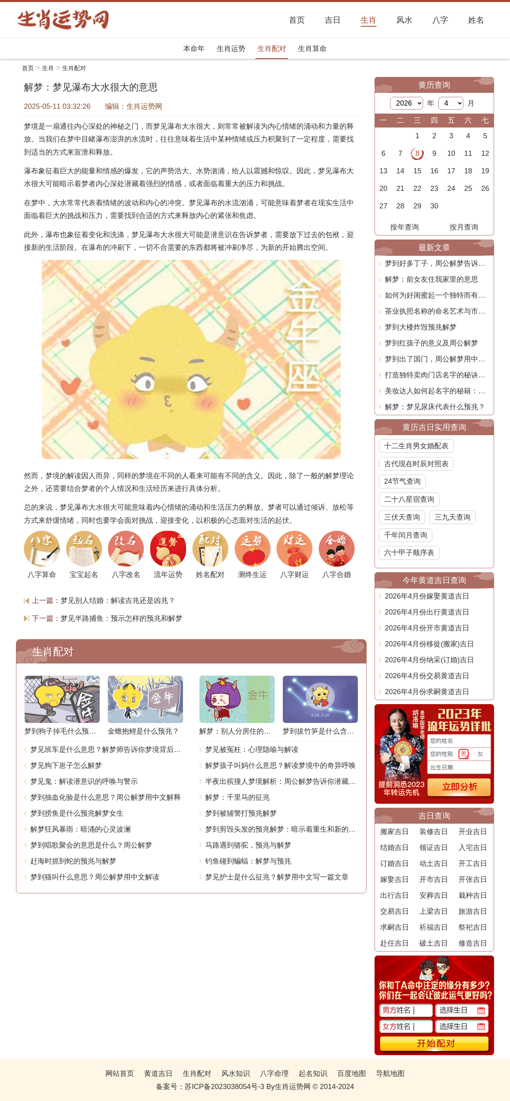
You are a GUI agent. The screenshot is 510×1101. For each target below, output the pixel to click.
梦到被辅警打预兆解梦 (241, 813)
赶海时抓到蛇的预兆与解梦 (73, 861)
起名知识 (313, 1073)
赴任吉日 (394, 943)
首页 (28, 68)
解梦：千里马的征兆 (237, 797)
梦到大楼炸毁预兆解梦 (421, 327)
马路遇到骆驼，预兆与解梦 (248, 845)
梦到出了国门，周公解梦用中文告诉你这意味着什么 (437, 359)
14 (400, 171)
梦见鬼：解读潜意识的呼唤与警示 (84, 781)
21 (400, 188)
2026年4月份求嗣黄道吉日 (427, 692)
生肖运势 (231, 49)
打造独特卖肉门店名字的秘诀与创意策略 (437, 375)
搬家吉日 (394, 832)
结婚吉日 (394, 848)
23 (434, 188)
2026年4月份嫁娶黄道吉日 (427, 596)
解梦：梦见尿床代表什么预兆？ (435, 407)
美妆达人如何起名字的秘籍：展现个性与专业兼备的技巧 (437, 391)
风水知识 (235, 1073)
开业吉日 (473, 832)
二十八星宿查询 (409, 499)
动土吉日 (433, 863)
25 (468, 188)
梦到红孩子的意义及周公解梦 (431, 343)
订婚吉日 (394, 863)
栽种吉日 (473, 895)
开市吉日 (433, 879)
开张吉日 (473, 879)
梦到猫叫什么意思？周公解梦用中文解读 (94, 877)
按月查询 (464, 227)
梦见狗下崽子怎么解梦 (66, 765)
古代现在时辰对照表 (416, 464)
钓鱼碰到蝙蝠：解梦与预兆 (248, 861)
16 (434, 171)
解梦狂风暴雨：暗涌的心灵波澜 (80, 829)
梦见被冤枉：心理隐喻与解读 (251, 750)
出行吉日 (394, 895)
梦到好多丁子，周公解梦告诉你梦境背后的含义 (437, 263)
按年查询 (404, 227)
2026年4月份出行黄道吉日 (427, 612)
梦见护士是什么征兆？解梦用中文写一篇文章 (277, 877)
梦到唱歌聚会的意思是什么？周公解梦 (91, 845)
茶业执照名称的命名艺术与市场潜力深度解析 (437, 311)
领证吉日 (433, 848)
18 (468, 171)
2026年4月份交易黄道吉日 (427, 676)
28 (400, 206)
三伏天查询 (402, 517)
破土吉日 (433, 943)
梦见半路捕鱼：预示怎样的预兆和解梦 (121, 618)
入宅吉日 (473, 848)
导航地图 (390, 1073)
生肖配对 (271, 49)
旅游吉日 (473, 911)
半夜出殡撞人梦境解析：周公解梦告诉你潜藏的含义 (281, 781)
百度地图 (351, 1073)
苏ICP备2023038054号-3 (224, 1087)
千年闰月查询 (405, 535)
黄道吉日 (158, 1073)
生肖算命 (312, 49)
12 (485, 153)
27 (383, 206)
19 (485, 171)
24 (451, 188)
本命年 (194, 49)
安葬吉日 (433, 895)
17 (451, 171)
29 (417, 206)
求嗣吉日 (394, 927)
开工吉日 (473, 863)
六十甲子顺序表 (409, 553)
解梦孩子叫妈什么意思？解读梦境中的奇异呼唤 (280, 765)
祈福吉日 (433, 927)
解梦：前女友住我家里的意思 (431, 279)
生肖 (48, 68)
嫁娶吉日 (394, 879)
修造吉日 (473, 943)
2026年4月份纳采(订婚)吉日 (429, 660)
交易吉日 (394, 911)
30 (434, 206)
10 (451, 153)
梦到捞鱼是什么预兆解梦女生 (77, 813)
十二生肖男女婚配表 (416, 446)
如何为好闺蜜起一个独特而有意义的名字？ (437, 295)
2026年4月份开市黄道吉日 (427, 628)
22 (417, 188)
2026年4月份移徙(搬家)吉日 (429, 644)
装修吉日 (433, 832)
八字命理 (274, 1073)
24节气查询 (402, 481)
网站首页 (119, 1073)
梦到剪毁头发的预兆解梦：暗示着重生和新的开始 (281, 829)
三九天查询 (453, 517)
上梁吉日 (433, 911)
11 (468, 153)
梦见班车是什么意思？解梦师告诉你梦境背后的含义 (106, 750)
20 (383, 188)
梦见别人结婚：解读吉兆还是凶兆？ (118, 600)
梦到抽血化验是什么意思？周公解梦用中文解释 (105, 797)
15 (417, 171)
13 (383, 171)
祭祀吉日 (473, 927)
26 (485, 188)
